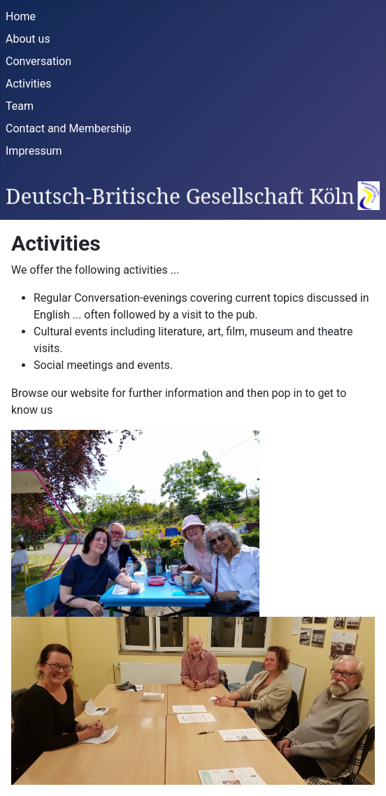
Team (20, 106)
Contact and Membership (68, 128)
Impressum (34, 151)
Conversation (38, 61)
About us (28, 39)
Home (21, 16)
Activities (28, 83)
